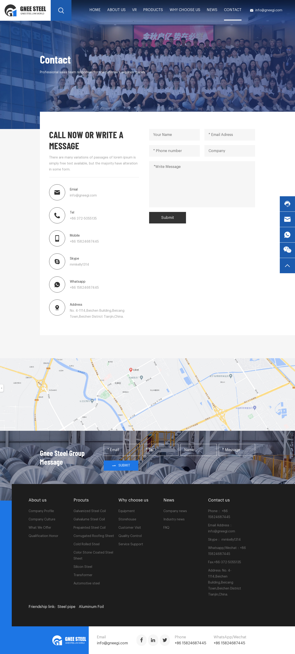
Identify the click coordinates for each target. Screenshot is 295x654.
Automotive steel (87, 583)
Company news (175, 511)
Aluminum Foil (91, 607)
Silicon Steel (83, 567)
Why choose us (185, 10)
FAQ (166, 527)
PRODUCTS (153, 10)
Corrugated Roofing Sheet (94, 536)
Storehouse (127, 519)
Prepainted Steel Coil (90, 527)
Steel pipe (66, 607)
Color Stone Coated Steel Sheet (93, 555)
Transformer (83, 575)
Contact (233, 10)
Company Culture (42, 519)
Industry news (174, 519)
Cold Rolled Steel (87, 544)
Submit (167, 218)
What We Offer (40, 527)
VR (134, 10)
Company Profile (41, 511)
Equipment (126, 511)
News (212, 10)
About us (116, 10)
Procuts (81, 500)
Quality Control (130, 536)
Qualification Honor (43, 536)
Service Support (130, 544)
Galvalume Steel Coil (89, 519)
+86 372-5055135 (83, 218)
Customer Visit (129, 527)
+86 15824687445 (84, 241)
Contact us (219, 500)
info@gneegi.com (266, 10)
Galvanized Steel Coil (90, 511)
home (94, 10)
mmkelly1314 (79, 264)
